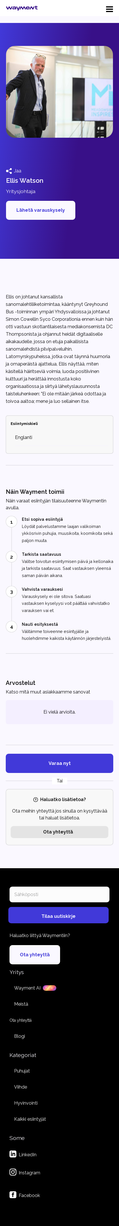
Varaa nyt (60, 763)
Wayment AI (27, 988)
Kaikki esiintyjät (30, 1119)
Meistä (21, 1004)
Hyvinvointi (26, 1103)
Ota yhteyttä (58, 832)
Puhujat (22, 1071)
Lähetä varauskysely (40, 210)
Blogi (19, 1036)
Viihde (20, 1087)
